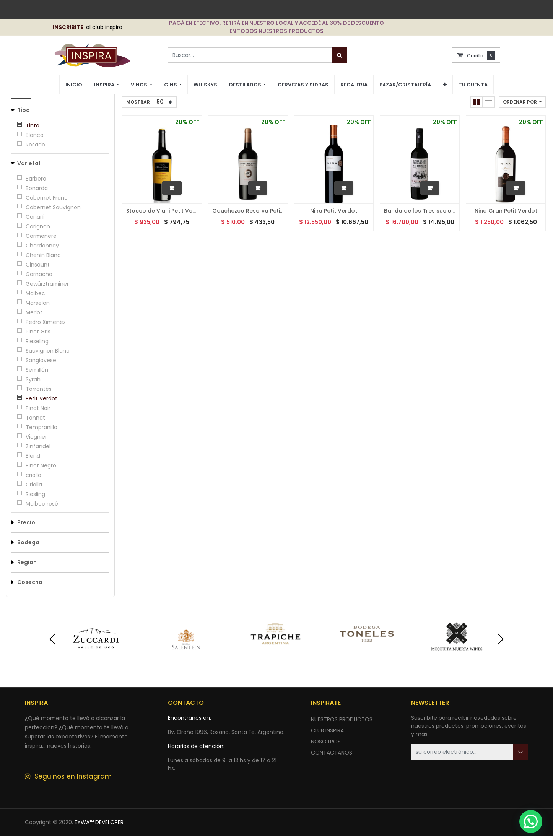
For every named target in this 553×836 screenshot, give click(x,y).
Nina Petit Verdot (333, 211)
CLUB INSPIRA (327, 730)
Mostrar (138, 102)
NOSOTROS (326, 741)
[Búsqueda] (339, 55)
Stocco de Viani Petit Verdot (162, 211)
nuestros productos (341, 719)
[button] (445, 84)
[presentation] (47, 639)
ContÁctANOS (331, 752)
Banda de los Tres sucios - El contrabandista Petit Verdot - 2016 (419, 211)
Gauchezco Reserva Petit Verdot (248, 211)
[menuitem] (73, 85)
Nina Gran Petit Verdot (506, 211)
